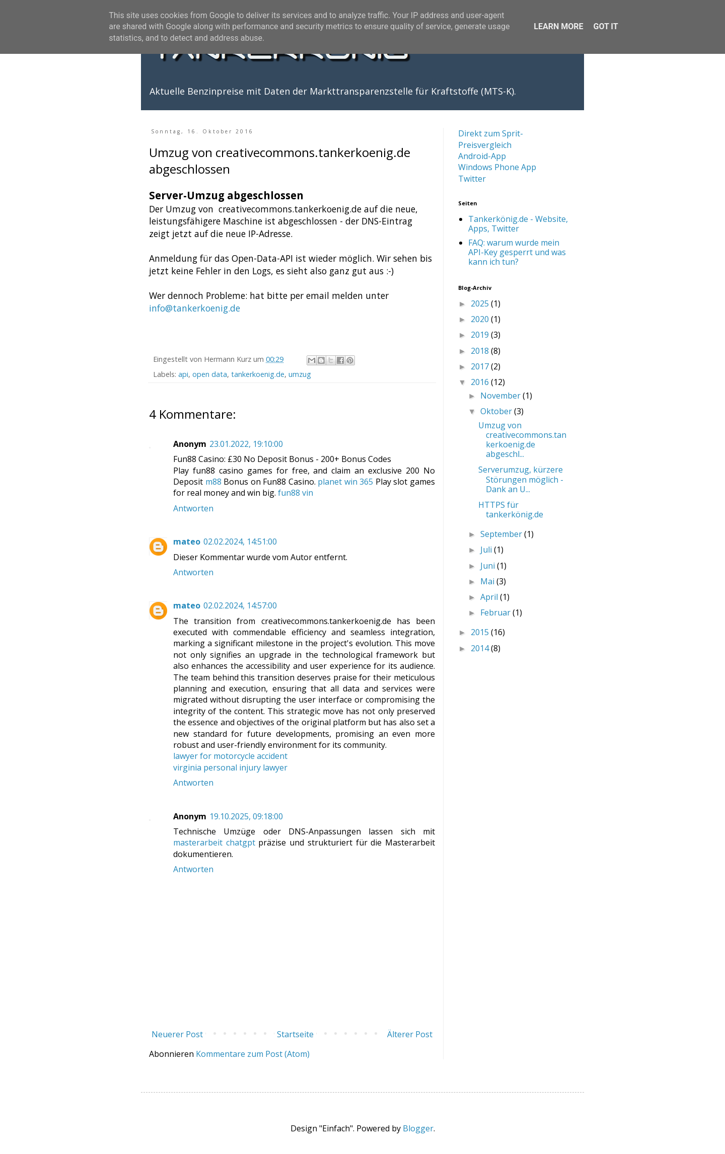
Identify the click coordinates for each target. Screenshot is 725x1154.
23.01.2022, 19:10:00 (246, 443)
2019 (481, 334)
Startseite (295, 1034)
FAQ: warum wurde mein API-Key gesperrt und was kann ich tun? (517, 252)
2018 (481, 350)
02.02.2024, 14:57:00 (240, 605)
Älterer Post (409, 1034)
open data (209, 374)
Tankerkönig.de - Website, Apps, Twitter (518, 223)
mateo (186, 541)
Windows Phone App (497, 167)
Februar (496, 612)
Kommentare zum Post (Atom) (253, 1053)
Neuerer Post (177, 1034)
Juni (488, 565)
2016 (481, 382)
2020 (481, 319)
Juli (487, 549)
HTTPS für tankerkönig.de (510, 509)
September (502, 534)
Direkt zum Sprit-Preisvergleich (490, 139)
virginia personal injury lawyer (230, 767)
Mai (488, 581)
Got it (605, 26)
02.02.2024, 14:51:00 (240, 541)
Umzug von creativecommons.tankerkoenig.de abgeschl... (522, 440)
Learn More (558, 26)
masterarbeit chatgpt (214, 842)
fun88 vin (295, 492)
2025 (481, 303)
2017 (481, 366)
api (183, 374)
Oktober (497, 411)
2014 (481, 648)
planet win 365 (345, 481)
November (501, 395)
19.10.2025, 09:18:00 (246, 816)
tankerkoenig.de (257, 374)
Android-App (482, 156)
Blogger (418, 1128)
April (490, 596)
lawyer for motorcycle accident (230, 755)
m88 (213, 481)
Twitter (472, 178)
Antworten (193, 508)
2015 (481, 632)
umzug (299, 374)
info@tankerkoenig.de (194, 308)
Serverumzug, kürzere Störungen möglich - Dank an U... (520, 479)
